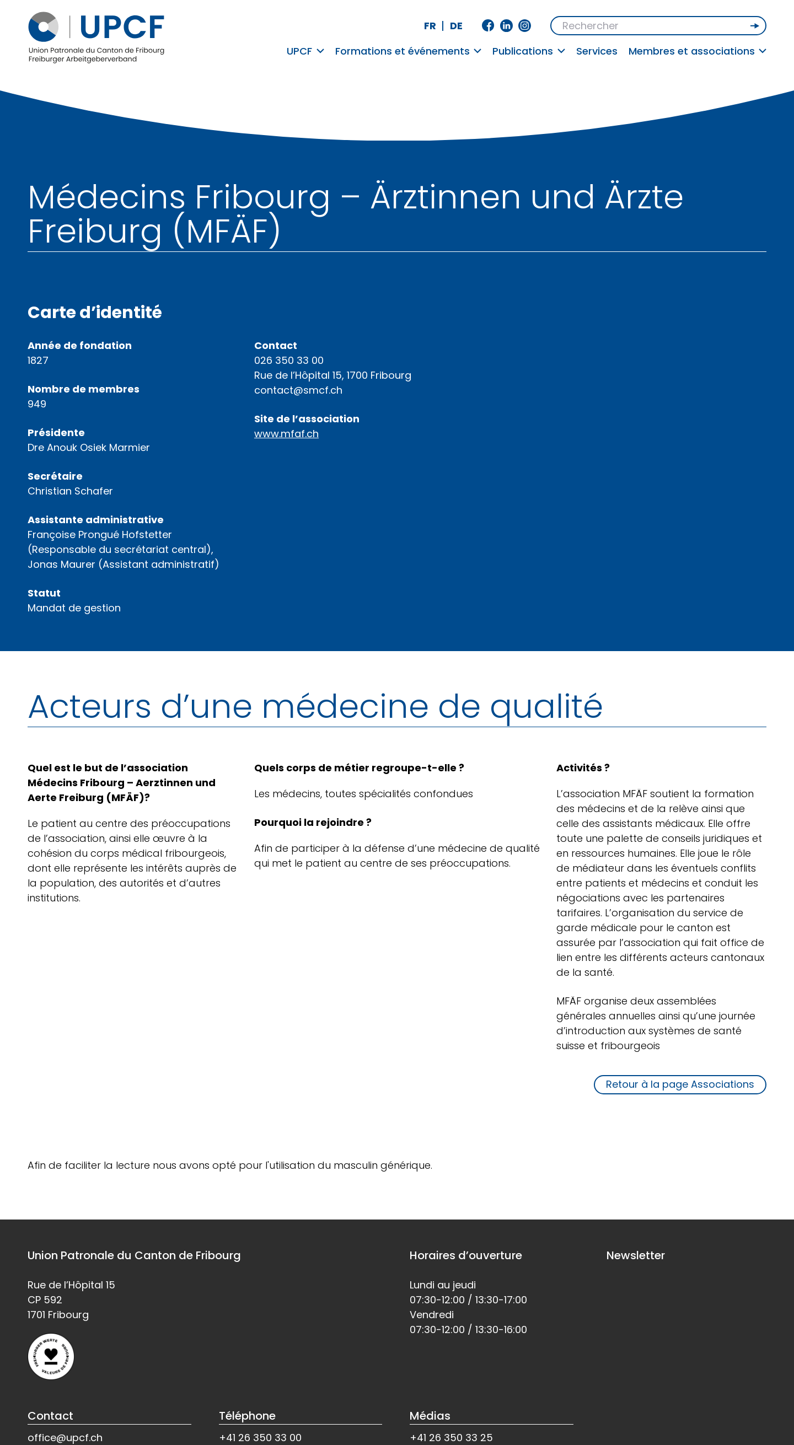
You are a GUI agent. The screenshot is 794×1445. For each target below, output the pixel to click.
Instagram (524, 25)
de (456, 26)
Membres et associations (698, 51)
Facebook (488, 25)
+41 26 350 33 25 (451, 1437)
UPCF (305, 51)
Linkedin (506, 25)
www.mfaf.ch (286, 434)
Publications (528, 51)
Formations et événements (408, 51)
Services (597, 51)
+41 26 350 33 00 (260, 1437)
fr (430, 26)
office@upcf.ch (65, 1437)
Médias (430, 1415)
